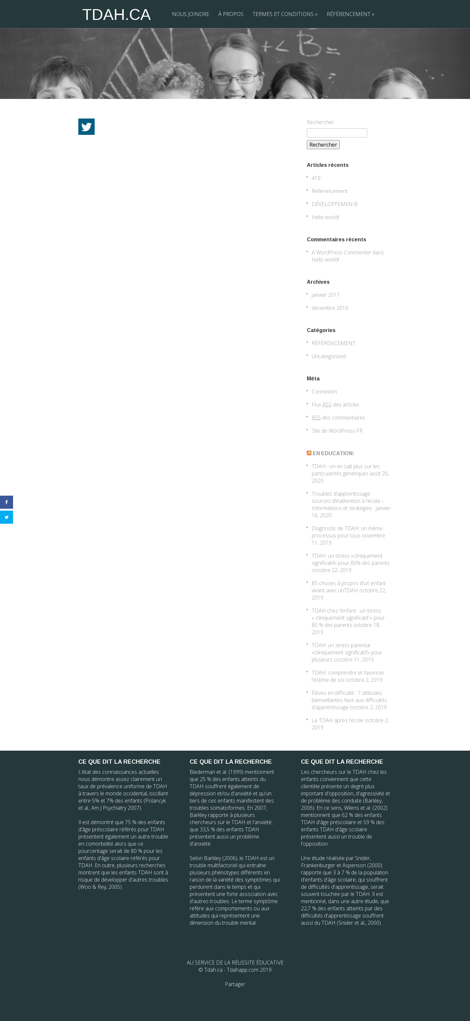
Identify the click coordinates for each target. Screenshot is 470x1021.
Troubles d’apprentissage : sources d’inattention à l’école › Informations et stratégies (347, 501)
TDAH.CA (116, 14)
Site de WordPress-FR (337, 430)
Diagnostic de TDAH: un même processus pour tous (347, 532)
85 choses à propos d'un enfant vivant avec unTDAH (349, 587)
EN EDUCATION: (333, 453)
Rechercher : (321, 122)
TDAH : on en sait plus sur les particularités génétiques (346, 470)
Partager (235, 984)
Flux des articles (335, 404)
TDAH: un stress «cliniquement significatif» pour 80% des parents (351, 559)
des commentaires (338, 417)
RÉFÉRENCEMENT (350, 14)
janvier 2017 (326, 294)
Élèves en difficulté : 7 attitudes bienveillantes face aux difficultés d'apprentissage (349, 700)
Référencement (330, 191)
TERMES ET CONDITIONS (285, 14)
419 (316, 178)
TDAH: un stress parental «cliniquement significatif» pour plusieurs (347, 652)
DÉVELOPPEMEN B (335, 204)
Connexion (324, 391)
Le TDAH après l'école (338, 720)
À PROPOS (230, 14)
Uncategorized (329, 356)
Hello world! (325, 217)
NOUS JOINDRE (190, 14)
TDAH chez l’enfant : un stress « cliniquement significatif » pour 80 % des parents (348, 618)
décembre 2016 (330, 307)
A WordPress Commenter (341, 252)
